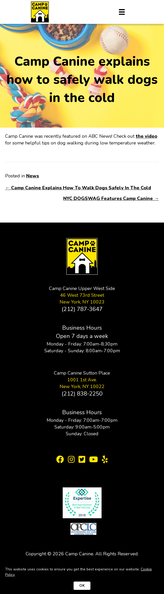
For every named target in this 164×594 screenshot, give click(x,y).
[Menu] (121, 11)
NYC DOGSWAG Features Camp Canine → (111, 198)
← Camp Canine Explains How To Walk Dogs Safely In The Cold (78, 188)
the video (146, 136)
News (32, 176)
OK (82, 585)
